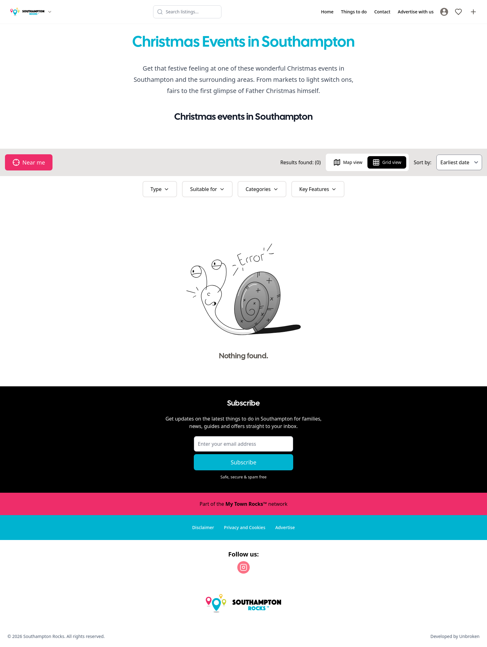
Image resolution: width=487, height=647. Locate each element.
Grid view (386, 162)
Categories (262, 189)
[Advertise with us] (473, 12)
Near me (28, 162)
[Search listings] (187, 11)
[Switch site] (49, 12)
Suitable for (207, 189)
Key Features (318, 189)
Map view (347, 162)
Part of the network (243, 503)
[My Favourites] (458, 12)
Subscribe (244, 462)
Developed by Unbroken (455, 636)
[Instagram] (243, 567)
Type (160, 189)
